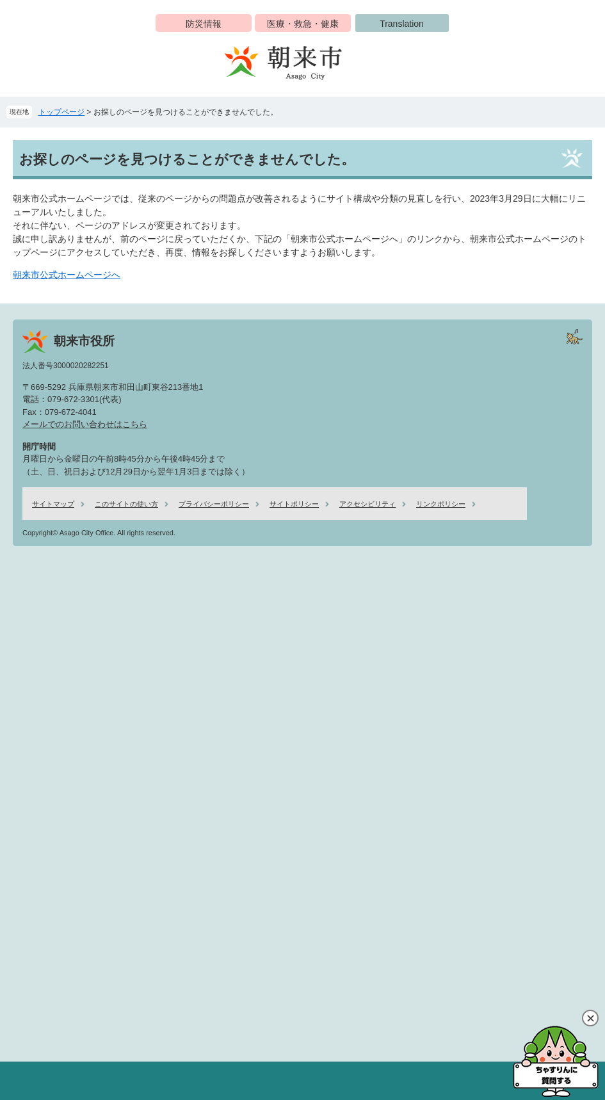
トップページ (61, 112)
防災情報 (204, 24)
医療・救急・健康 (303, 24)
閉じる (590, 1018)
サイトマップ (53, 504)
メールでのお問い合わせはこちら (84, 424)
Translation (402, 24)
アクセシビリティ (367, 504)
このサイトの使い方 (126, 504)
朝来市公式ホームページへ (66, 275)
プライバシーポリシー (214, 504)
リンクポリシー (440, 504)
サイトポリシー (294, 504)
